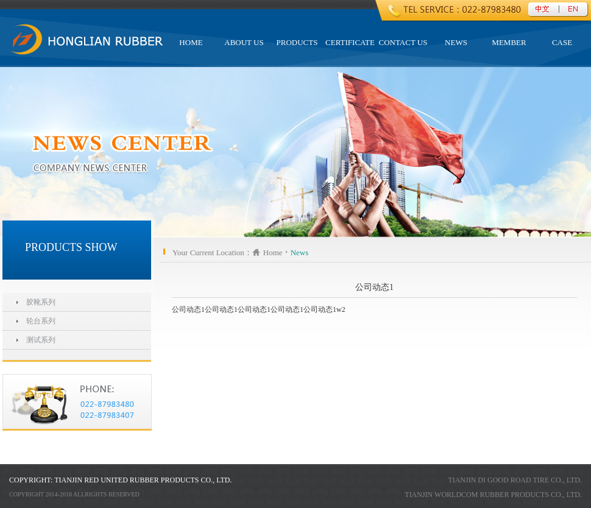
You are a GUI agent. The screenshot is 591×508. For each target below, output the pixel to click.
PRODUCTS (297, 42)
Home (273, 252)
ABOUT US (243, 42)
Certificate (350, 42)
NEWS (456, 42)
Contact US (403, 42)
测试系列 (40, 340)
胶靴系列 (40, 302)
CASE (562, 42)
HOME (190, 42)
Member (509, 42)
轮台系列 (40, 321)
